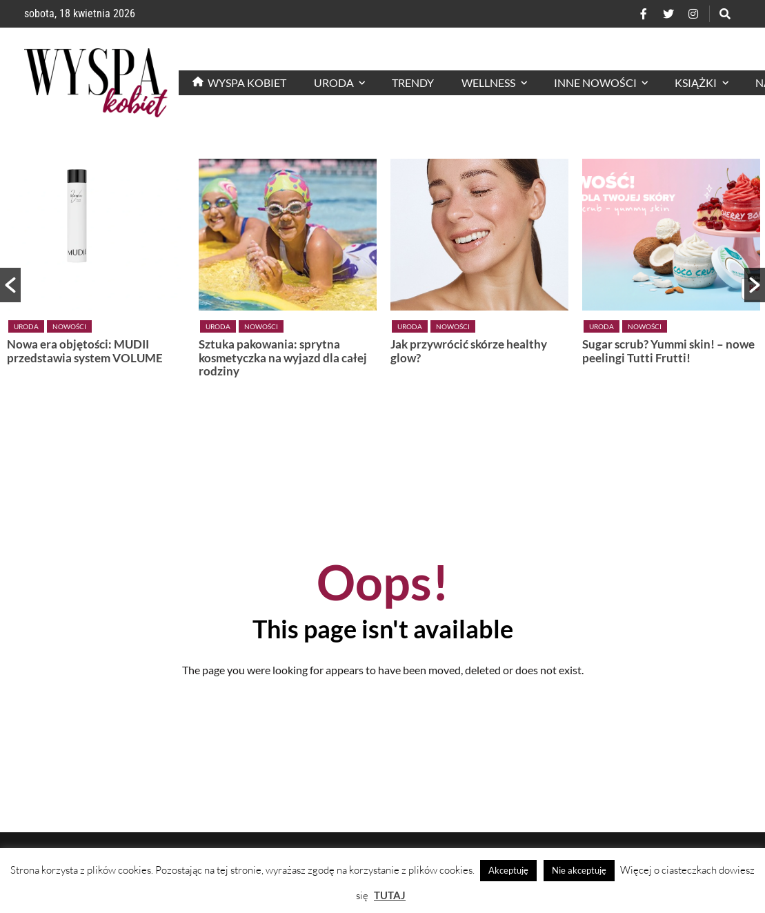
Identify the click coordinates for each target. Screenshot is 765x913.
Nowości (69, 326)
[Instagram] (693, 14)
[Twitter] (668, 14)
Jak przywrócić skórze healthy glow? (468, 351)
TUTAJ (390, 895)
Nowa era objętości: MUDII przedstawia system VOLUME (85, 351)
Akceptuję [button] (508, 870)
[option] (96, 265)
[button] (10, 285)
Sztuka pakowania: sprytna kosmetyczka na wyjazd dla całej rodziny (283, 358)
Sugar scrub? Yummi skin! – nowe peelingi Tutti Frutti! (668, 351)
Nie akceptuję (579, 870)
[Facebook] (643, 14)
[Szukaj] (725, 14)
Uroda (26, 326)
